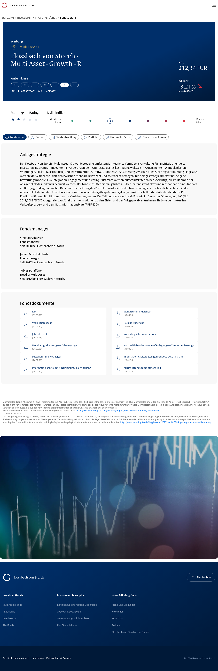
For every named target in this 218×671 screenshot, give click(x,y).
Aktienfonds (9, 611)
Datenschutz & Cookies (58, 658)
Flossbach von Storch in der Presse (130, 632)
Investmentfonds (46, 17)
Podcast (116, 625)
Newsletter (117, 611)
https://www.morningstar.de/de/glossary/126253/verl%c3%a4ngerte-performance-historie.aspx (166, 422)
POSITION (117, 618)
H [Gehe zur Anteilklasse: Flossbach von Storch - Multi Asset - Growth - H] (45, 85)
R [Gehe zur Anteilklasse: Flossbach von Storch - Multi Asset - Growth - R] (64, 85)
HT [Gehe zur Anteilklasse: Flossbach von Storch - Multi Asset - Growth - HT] (15, 85)
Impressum (38, 658)
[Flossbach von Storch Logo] (4, 5)
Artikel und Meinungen (123, 604)
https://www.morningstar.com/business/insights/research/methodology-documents (117, 411)
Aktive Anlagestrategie (69, 611)
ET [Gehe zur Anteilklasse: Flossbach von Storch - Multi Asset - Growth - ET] (74, 85)
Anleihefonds (10, 618)
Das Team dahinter (67, 625)
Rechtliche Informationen (16, 658)
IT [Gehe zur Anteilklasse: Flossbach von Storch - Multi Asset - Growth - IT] (55, 85)
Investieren (24, 17)
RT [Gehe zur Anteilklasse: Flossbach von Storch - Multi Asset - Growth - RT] (25, 85)
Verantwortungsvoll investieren (73, 618)
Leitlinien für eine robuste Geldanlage (77, 604)
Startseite (8, 17)
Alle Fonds (8, 625)
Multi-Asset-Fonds (12, 604)
